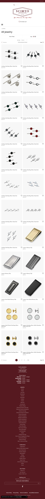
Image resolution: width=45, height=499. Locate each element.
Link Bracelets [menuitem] (22, 431)
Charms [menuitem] (22, 395)
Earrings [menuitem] (22, 392)
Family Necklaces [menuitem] (22, 422)
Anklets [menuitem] (22, 399)
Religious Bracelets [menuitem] (22, 421)
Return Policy (9, 492)
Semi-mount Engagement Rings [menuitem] (22, 436)
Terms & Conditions (24, 492)
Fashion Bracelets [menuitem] (22, 414)
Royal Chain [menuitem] (22, 460)
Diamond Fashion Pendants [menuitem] (22, 412)
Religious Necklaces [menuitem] (22, 417)
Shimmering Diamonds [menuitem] (22, 461)
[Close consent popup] (26, 496)
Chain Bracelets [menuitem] (22, 426)
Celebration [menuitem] (22, 446)
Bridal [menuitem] (22, 389)
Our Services (22, 472)
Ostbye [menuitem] (22, 455)
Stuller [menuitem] (22, 463)
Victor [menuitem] (22, 465)
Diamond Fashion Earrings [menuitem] (22, 407)
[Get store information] (22, 372)
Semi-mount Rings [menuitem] (22, 427)
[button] (42, 1)
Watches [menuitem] (22, 402)
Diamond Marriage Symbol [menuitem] (22, 448)
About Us (22, 470)
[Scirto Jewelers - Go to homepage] (22, 13)
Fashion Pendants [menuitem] (22, 416)
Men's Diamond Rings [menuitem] (22, 441)
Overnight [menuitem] (22, 456)
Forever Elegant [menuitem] (22, 451)
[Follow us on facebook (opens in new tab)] (22, 486)
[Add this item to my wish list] (21, 66)
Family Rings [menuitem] (22, 424)
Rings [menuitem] (22, 390)
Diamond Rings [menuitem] (22, 439)
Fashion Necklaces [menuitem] (22, 419)
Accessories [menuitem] (22, 404)
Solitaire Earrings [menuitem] (22, 434)
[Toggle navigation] (2, 25)
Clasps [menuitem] (22, 432)
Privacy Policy (16, 492)
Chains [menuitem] (22, 400)
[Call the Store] (22, 371)
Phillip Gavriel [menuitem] (22, 458)
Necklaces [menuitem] (22, 394)
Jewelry (3, 28)
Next (41, 42)
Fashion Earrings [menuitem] (22, 411)
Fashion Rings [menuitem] (22, 405)
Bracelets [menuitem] (22, 397)
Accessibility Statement (34, 492)
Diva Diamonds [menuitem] (22, 450)
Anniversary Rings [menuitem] (22, 437)
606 (28, 360)
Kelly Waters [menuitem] (22, 453)
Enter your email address (22, 480)
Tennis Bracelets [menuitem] (22, 429)
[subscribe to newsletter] (38, 483)
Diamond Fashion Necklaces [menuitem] (22, 409)
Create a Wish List (22, 474)
